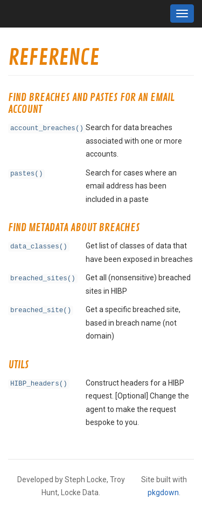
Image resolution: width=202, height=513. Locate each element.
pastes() (26, 174)
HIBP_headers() (38, 384)
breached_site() (40, 310)
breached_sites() (42, 278)
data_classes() (38, 247)
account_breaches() (46, 128)
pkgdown (163, 492)
